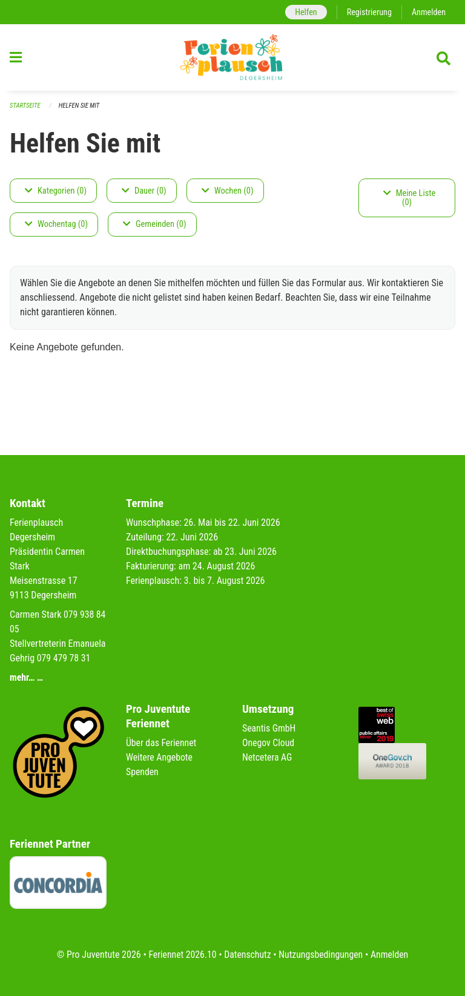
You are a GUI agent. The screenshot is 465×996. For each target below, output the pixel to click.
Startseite (25, 109)
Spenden (142, 772)
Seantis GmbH (269, 728)
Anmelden (428, 12)
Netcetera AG (267, 757)
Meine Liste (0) (409, 201)
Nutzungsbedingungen (321, 954)
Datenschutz (247, 954)
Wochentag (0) (56, 228)
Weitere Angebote (160, 757)
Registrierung (368, 12)
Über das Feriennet (161, 743)
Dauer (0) (144, 194)
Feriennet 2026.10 (181, 954)
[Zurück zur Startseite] (232, 59)
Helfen (304, 12)
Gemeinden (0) (154, 228)
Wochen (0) (228, 194)
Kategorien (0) (56, 194)
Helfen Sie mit (80, 109)
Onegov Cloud (268, 743)
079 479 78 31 (64, 658)
